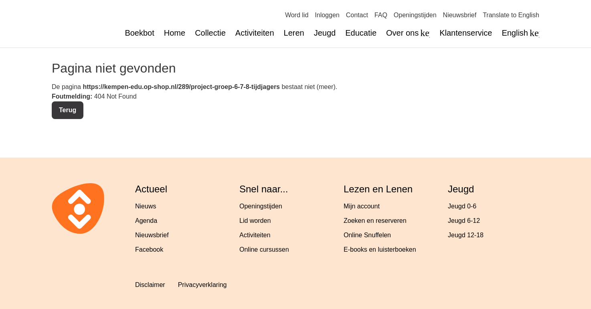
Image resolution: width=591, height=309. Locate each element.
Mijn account (362, 206)
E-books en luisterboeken (380, 249)
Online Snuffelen (367, 235)
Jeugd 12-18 (466, 235)
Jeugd (325, 32)
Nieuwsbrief (460, 15)
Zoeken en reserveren (375, 220)
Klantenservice (465, 32)
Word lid (296, 15)
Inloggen (327, 15)
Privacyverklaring (202, 284)
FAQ (380, 15)
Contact (357, 15)
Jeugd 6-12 (464, 220)
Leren (294, 32)
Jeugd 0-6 (462, 206)
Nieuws (145, 206)
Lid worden (255, 220)
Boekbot (139, 32)
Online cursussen (264, 249)
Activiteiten (254, 32)
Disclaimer (150, 284)
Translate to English (511, 15)
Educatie (360, 32)
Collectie (210, 32)
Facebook (149, 249)
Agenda (146, 220)
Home (174, 32)
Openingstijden (415, 15)
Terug (67, 110)
